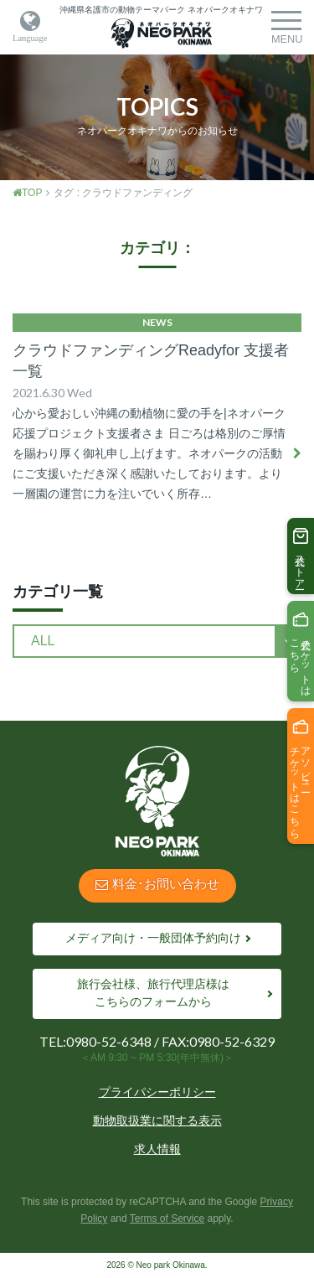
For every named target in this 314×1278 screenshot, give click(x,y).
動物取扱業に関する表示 (157, 1120)
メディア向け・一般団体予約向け (153, 937)
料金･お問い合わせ (157, 884)
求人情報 (157, 1149)
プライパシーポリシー (157, 1092)
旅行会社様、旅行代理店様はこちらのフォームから (153, 992)
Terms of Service (167, 1218)
